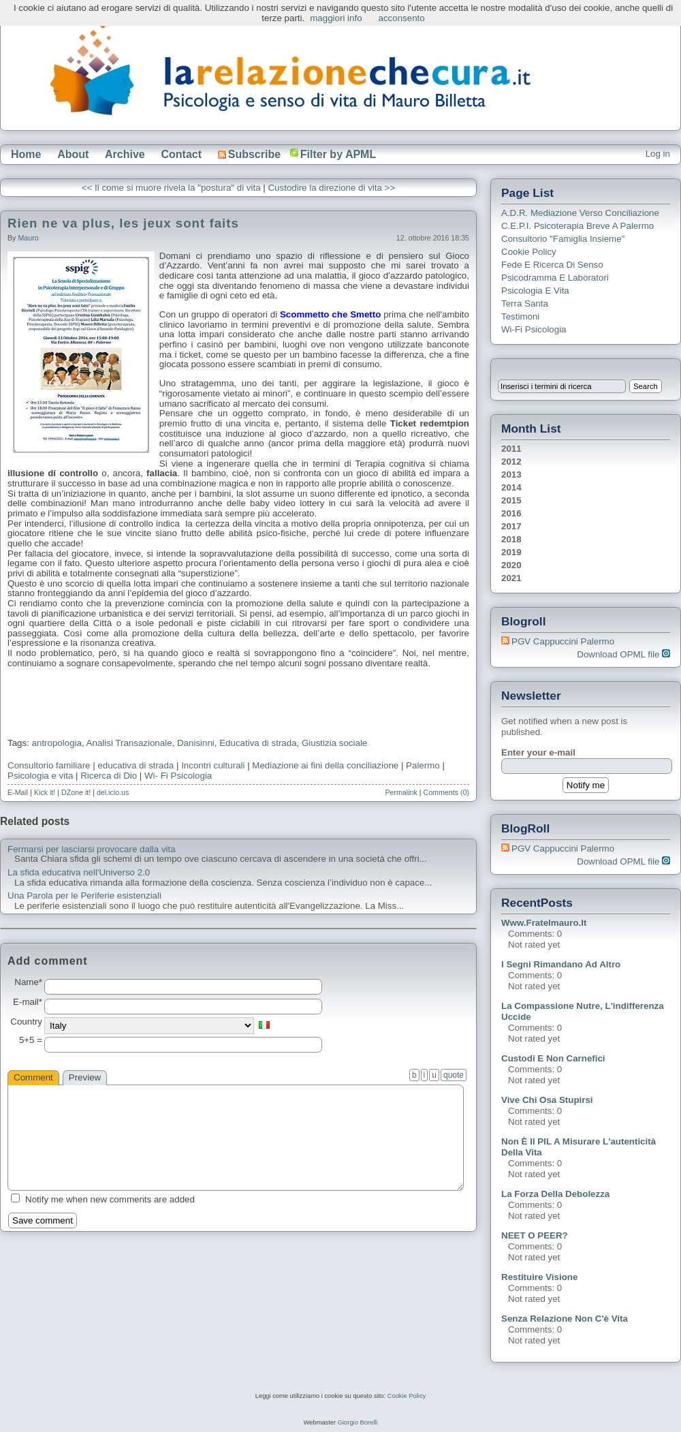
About (73, 154)
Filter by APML (338, 154)
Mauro (28, 238)
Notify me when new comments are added (110, 1199)
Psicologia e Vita (535, 290)
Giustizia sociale (334, 743)
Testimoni (520, 316)
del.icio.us (113, 792)
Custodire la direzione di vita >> (331, 188)
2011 (511, 448)
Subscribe (249, 154)
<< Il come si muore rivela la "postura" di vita (171, 188)
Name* (28, 982)
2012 (511, 461)
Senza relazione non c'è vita (564, 1318)
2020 (511, 565)
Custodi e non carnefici (553, 1058)
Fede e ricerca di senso (552, 265)
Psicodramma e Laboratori (555, 278)
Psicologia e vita (40, 776)
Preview (85, 1077)
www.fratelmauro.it (543, 923)
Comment (33, 1077)
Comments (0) (446, 792)
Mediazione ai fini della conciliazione (325, 765)
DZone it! (76, 792)
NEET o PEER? (534, 1235)
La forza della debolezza (555, 1194)
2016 (511, 513)
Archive (125, 154)
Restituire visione (539, 1277)
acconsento (402, 18)
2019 (511, 552)
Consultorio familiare (48, 765)
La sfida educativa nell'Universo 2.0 (78, 872)
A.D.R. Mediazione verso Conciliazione (580, 213)
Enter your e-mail (538, 752)
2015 (511, 500)
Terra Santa (524, 303)
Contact (181, 154)
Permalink (401, 792)
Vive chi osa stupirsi (547, 1100)
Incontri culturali (212, 765)
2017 (511, 526)
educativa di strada (135, 765)
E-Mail (17, 792)
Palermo (423, 765)
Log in (658, 154)
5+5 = (30, 1040)
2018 (511, 539)
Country (26, 1022)
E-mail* (27, 1002)
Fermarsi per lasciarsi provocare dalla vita (91, 849)
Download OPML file (623, 654)
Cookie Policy (528, 252)
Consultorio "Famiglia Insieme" (562, 239)
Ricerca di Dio (108, 776)
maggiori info (336, 18)
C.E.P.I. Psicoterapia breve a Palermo (577, 226)
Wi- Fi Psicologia (178, 776)
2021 (511, 578)
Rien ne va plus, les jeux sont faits (123, 223)
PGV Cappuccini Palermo (562, 641)
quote (453, 1075)
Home (26, 154)
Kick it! (44, 792)
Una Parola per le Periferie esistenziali (84, 896)
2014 (511, 487)
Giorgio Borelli (358, 1422)
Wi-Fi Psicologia (534, 329)
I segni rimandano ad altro (560, 964)
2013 (511, 474)
